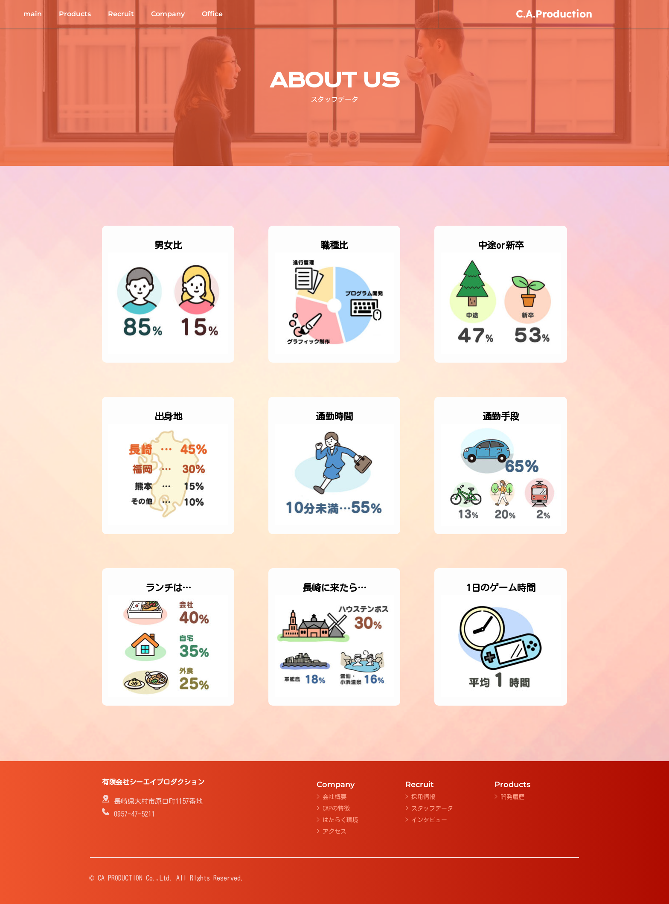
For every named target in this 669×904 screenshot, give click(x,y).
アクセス (334, 831)
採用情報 (423, 797)
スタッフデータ (432, 808)
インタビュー (429, 820)
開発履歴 (512, 797)
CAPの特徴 (336, 808)
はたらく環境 (340, 820)
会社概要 (334, 797)
